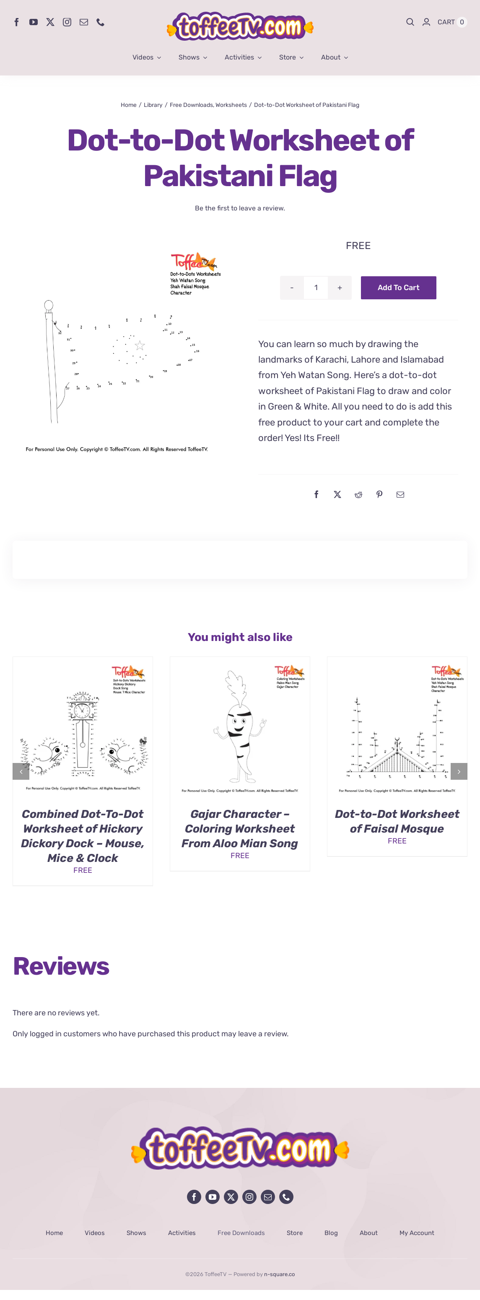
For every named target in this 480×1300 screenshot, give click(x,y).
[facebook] (17, 22)
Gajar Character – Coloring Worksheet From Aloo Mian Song (240, 828)
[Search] (410, 22)
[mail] (84, 22)
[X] (337, 494)
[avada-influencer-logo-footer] (240, 1130)
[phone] (100, 22)
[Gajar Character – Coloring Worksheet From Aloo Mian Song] (240, 661)
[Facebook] (316, 494)
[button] (21, 771)
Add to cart (399, 287)
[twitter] (50, 22)
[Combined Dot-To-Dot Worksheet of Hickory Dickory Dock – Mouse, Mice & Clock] (83, 661)
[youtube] (33, 22)
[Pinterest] (379, 494)
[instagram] (67, 22)
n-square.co (279, 1274)
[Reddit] (358, 494)
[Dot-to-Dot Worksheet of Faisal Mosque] (397, 661)
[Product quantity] (316, 288)
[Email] (400, 494)
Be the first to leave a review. (240, 208)
